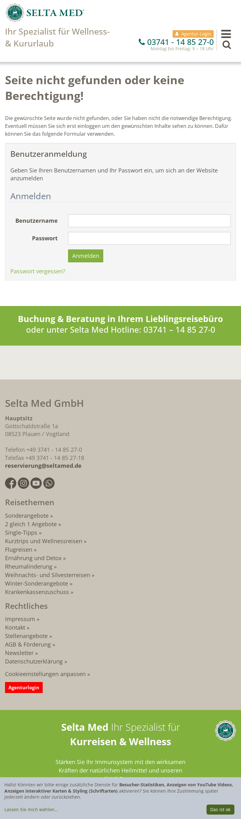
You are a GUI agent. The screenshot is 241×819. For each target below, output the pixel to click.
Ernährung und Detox (33, 558)
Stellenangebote (26, 636)
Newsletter (19, 653)
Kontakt (15, 627)
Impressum (20, 619)
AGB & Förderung (28, 644)
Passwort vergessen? (37, 271)
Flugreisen (18, 549)
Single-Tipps (21, 532)
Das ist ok (220, 809)
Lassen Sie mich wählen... (31, 809)
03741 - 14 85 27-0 (176, 41)
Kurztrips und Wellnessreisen (43, 541)
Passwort (45, 238)
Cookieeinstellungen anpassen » (47, 674)
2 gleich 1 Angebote (31, 524)
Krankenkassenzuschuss (38, 592)
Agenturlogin (23, 687)
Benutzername (36, 220)
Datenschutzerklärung (34, 661)
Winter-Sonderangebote (36, 583)
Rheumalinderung (29, 566)
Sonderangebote (27, 515)
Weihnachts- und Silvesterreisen (47, 575)
